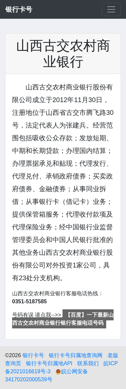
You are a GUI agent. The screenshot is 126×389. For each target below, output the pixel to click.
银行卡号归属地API (49, 363)
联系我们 (88, 363)
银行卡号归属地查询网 (75, 355)
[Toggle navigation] (111, 9)
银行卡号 (33, 355)
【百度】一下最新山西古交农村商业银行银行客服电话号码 (63, 319)
